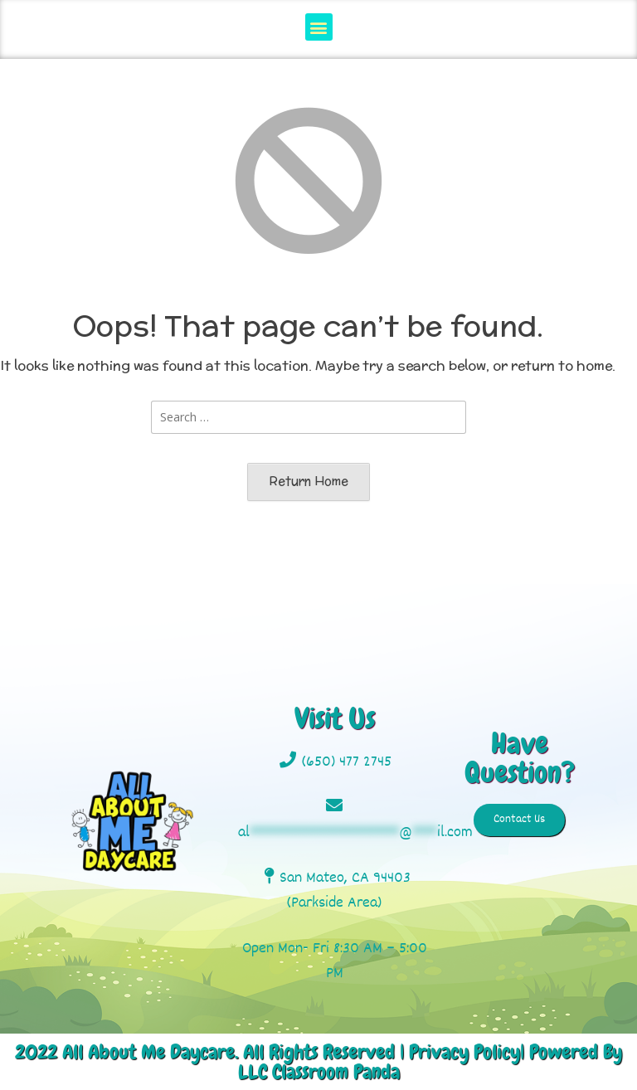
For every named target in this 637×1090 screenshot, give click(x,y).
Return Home (308, 480)
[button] (319, 27)
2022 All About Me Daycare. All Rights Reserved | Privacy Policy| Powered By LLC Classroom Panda (318, 1061)
